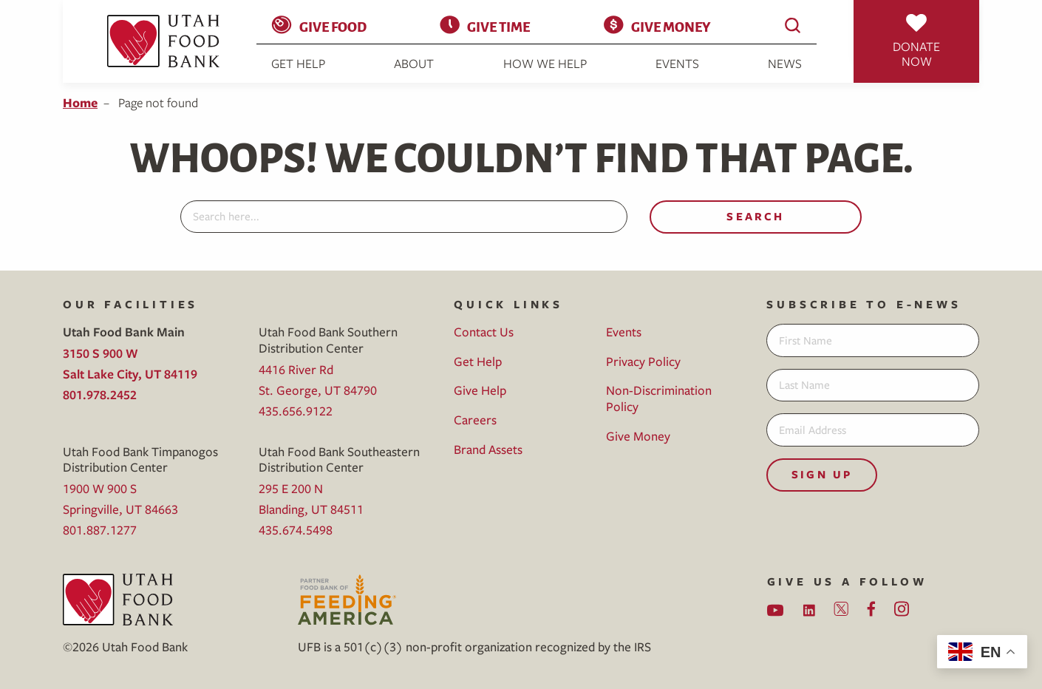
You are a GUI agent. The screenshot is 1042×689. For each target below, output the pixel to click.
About (414, 63)
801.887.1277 (100, 529)
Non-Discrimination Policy (659, 398)
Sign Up (821, 474)
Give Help (480, 389)
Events (677, 63)
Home (80, 102)
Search (755, 216)
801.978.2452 (100, 394)
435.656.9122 (296, 410)
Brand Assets (488, 449)
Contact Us (484, 331)
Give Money (670, 26)
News (785, 63)
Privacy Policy (643, 361)
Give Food (333, 26)
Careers (475, 419)
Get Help (298, 63)
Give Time (498, 26)
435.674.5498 (296, 529)
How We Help (545, 63)
